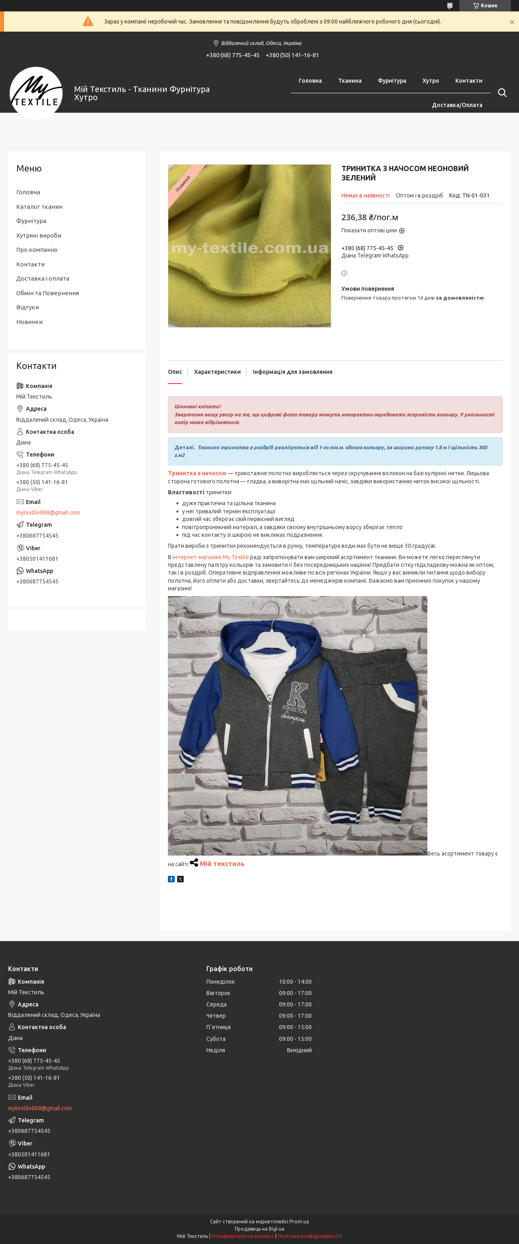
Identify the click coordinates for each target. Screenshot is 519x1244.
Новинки (29, 321)
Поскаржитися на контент (243, 1236)
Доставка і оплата (42, 278)
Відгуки (27, 307)
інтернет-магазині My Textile (211, 557)
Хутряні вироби (38, 235)
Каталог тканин (39, 206)
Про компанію (37, 249)
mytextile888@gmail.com (48, 512)
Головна (310, 80)
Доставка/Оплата (457, 105)
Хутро (430, 80)
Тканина (350, 80)
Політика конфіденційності (310, 1236)
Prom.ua (299, 1221)
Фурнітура (392, 80)
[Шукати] (501, 93)
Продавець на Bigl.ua (259, 1228)
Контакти (469, 80)
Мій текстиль (222, 863)
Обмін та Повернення (47, 293)
